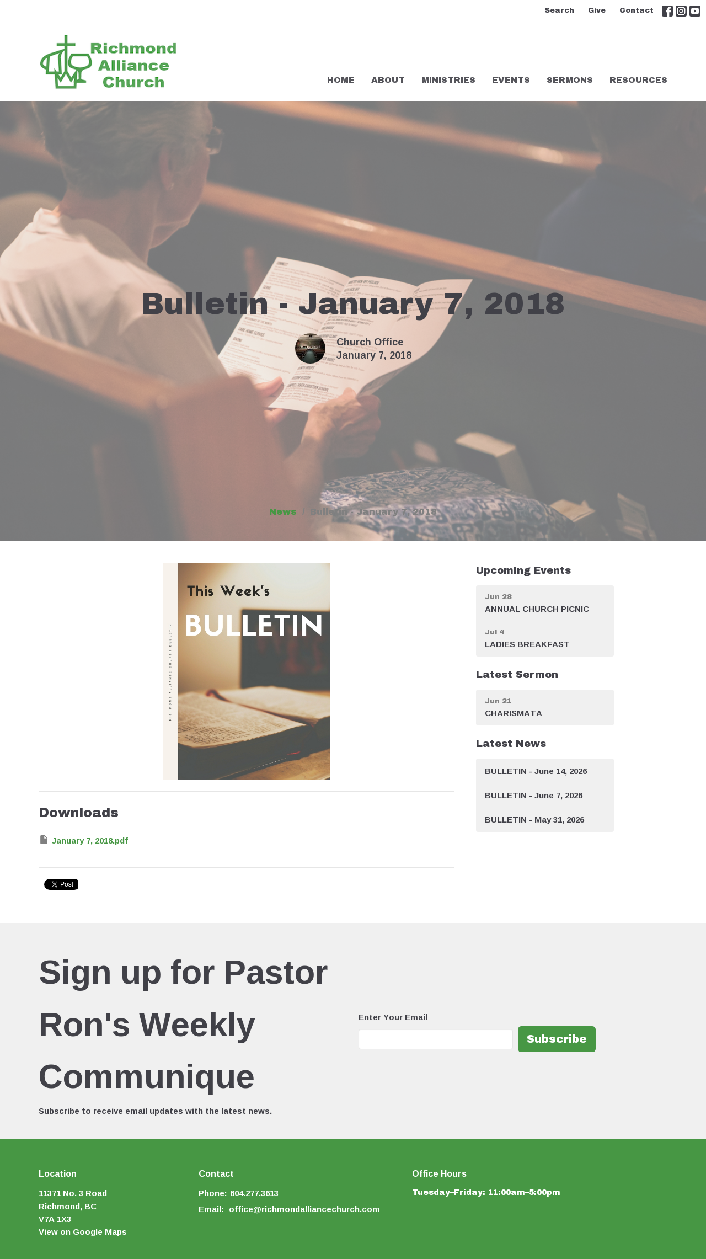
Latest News (511, 743)
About (388, 80)
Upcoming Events (523, 570)
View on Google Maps (83, 1232)
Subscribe (557, 1039)
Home (341, 80)
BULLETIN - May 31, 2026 (534, 820)
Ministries (448, 80)
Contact (636, 10)
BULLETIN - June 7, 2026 (533, 795)
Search (559, 10)
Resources (638, 80)
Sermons (570, 80)
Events (511, 80)
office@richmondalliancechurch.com (304, 1209)
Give (597, 10)
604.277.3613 (254, 1193)
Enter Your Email (393, 1017)
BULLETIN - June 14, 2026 (536, 771)
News (283, 511)
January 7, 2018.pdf (83, 840)
